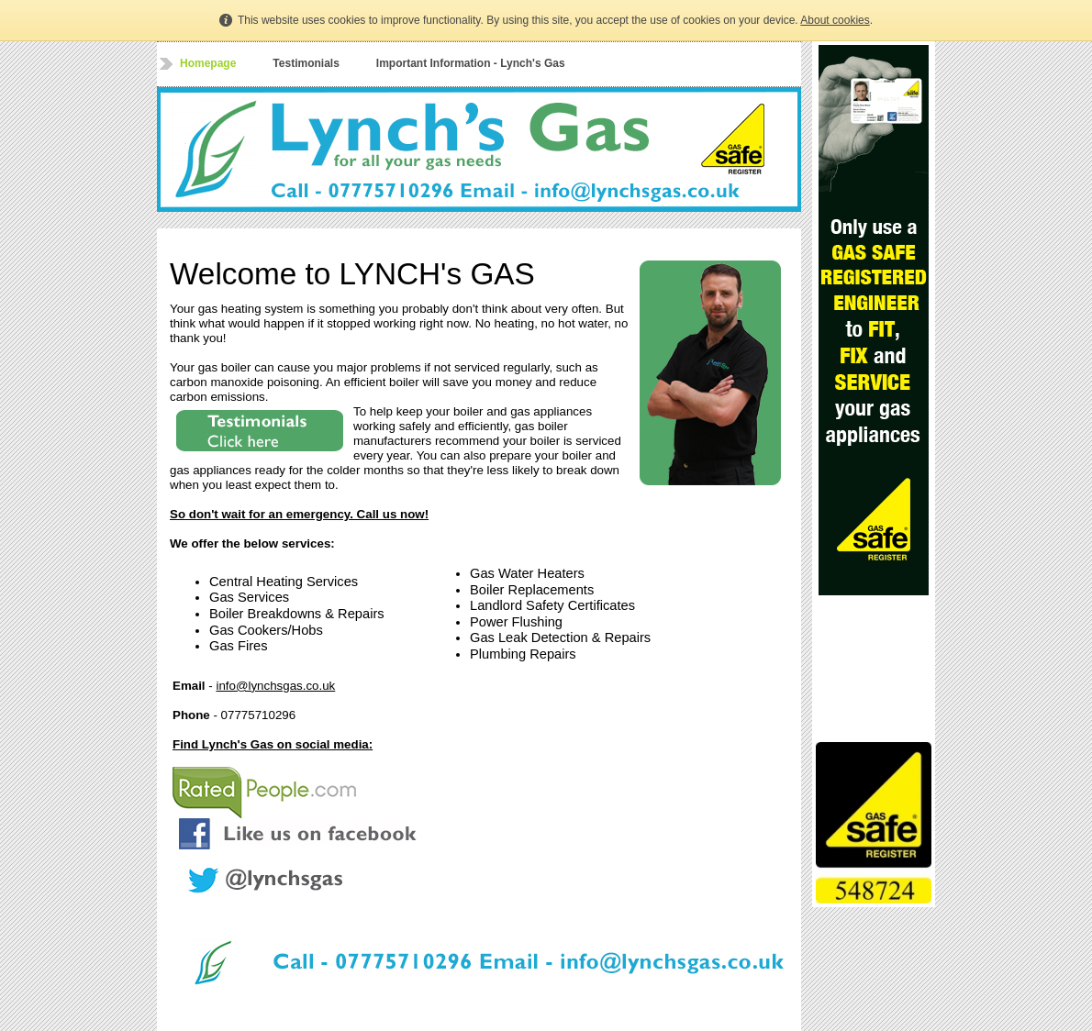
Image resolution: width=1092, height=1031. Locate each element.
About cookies (834, 20)
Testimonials (306, 63)
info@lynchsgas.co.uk (275, 686)
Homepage (208, 63)
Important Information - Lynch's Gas (470, 63)
